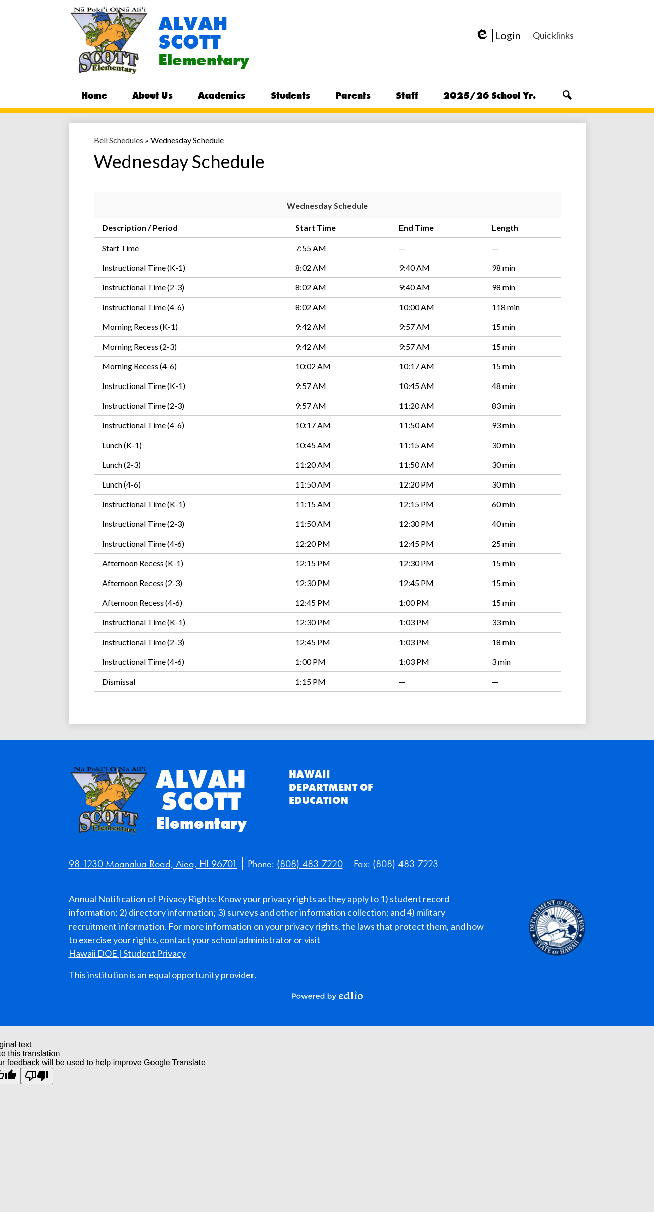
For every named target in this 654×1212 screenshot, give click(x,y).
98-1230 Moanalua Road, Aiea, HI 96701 (153, 863)
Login (498, 35)
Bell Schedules (118, 140)
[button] (152, 95)
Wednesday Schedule (327, 205)
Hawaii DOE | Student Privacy (127, 953)
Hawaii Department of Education (331, 787)
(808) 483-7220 (310, 863)
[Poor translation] (37, 1076)
